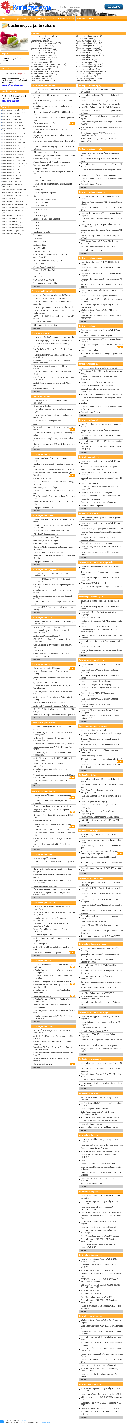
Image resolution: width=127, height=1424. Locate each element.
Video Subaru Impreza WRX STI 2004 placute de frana (101, 1217)
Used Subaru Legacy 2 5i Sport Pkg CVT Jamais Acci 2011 (101, 123)
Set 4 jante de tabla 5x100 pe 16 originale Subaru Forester (101, 1104)
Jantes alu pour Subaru (90, 412)
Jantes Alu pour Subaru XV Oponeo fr (97, 382)
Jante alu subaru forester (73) (12, 216)
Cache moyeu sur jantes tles (45, 886)
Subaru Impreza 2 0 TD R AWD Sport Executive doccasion (101, 972)
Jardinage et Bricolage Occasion (46, 219)
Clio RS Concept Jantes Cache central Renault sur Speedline (54, 640)
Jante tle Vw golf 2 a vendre (45, 858)
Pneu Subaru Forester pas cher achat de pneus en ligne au (53, 410)
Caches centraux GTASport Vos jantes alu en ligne (52, 678)
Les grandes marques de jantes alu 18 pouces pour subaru (54, 434)
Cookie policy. (45, 1422)
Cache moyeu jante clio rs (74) (13, 133)
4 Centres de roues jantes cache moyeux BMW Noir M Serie (52, 526)
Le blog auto (38, 189)
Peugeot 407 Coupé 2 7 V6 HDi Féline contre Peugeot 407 (52, 580)
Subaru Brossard (40, 206)
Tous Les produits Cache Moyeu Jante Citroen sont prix (52, 303)
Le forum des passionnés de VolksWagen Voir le (53, 469)
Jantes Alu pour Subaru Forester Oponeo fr (99, 175)
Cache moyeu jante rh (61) (12, 122)
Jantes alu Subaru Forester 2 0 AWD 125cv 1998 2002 (101, 1075)
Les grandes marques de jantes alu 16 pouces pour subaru (54, 428)
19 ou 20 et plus (40, 944)
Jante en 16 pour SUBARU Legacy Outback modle (99, 700)
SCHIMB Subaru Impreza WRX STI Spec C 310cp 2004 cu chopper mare (99, 1280)
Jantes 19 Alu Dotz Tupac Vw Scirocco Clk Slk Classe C (53, 1037)
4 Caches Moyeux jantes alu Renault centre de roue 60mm (100, 740)
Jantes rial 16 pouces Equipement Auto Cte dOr (53, 706)
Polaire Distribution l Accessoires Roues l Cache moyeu (53, 459)
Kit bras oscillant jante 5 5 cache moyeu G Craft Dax (53, 816)
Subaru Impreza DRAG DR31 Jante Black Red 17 (54, 307)
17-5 (83, 1160)
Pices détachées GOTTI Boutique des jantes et (52, 162)
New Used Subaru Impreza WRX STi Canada (100, 993)
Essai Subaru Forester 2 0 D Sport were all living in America (101, 179)
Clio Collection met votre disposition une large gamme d (52, 646)
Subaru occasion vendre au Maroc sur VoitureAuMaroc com (96, 997)
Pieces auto (38, 235)
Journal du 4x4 (39, 242)
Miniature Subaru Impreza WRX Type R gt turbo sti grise (101, 203)
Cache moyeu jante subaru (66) (13, 110)
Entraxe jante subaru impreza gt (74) (13, 211)
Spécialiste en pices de (42, 322)
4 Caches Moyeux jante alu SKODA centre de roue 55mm (52, 977)
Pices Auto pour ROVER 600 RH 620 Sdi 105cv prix (53, 503)
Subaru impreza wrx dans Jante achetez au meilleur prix (98, 1231)
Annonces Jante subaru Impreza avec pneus (99, 1045)
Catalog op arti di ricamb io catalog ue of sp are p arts (54, 465)
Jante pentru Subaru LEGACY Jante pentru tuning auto (102, 785)
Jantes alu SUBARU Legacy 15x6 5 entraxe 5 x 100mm (101, 688)
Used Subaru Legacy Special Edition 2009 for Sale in (100, 858)
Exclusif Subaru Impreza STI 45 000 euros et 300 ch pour (101, 285)
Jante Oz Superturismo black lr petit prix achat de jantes (101, 533)
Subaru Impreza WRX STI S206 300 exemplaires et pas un (101, 300)
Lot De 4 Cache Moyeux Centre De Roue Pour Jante (52, 102)
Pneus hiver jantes (41, 202)
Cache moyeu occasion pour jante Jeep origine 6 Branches (54, 474)
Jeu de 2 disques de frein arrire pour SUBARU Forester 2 (100, 883)
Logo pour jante (40, 168)
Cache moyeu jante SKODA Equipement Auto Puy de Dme (50, 986)
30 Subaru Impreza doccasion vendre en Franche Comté (101, 983)
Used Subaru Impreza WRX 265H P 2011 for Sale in (102, 1327)
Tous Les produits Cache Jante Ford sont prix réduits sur (52, 373)
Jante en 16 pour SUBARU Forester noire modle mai (101, 926)
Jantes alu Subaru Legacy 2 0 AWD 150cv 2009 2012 (101, 869)
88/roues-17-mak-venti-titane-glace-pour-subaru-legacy (101, 117)
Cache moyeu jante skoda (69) (13, 151)
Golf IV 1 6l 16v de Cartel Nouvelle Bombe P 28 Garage (53, 710)
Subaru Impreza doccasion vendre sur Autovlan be (100, 1003)
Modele (84, 403)
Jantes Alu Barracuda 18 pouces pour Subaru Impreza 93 (99, 488)
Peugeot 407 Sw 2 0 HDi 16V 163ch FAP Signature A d (50, 574)
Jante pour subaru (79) (10, 169)
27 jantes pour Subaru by (91, 1184)
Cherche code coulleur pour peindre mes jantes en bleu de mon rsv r (101, 518)
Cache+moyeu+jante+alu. (91, 756)
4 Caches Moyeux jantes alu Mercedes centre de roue (101, 745)
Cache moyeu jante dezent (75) (13, 148)
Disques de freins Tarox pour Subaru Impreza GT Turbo (101, 231)
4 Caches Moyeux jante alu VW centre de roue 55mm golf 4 (52, 733)
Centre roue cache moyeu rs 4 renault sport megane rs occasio (51, 655)
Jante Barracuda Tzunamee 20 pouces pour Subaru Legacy (99, 705)
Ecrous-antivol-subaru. (42, 406)
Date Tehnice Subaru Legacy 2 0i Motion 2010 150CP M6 (100, 821)
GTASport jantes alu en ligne (45, 152)
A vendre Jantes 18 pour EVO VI (94, 1031)
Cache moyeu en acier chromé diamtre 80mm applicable (52, 876)
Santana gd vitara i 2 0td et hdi (93, 730)
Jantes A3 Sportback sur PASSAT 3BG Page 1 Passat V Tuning (52, 759)
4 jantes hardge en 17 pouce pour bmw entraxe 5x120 (100, 573)
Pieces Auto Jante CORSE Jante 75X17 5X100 (52, 530)
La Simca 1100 (39, 245)
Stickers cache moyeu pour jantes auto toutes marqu (54, 825)
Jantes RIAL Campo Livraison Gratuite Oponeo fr (54, 715)
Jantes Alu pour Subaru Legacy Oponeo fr (98, 101)
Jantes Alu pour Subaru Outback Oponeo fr (99, 626)
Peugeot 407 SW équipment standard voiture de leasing (53, 608)
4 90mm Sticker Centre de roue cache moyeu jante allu (52, 96)
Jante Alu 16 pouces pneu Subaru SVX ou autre (53, 295)
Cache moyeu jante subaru (20, 18)
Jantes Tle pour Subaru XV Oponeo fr (97, 385)
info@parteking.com (10, 101)
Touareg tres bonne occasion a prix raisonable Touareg (100, 602)
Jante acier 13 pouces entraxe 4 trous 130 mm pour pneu (100, 711)
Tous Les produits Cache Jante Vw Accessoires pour (53, 692)
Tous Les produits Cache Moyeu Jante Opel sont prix (53, 118)
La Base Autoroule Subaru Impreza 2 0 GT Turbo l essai (101, 220)
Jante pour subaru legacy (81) (13, 157)
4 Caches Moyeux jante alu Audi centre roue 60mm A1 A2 (52, 919)
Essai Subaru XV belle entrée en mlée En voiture (101, 394)
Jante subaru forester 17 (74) (12, 222)
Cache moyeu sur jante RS (54, 123)
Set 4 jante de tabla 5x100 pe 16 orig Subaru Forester (99, 1098)
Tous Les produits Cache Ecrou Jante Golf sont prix (53, 781)
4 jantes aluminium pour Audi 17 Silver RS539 (100, 936)
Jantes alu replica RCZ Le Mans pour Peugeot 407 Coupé (52, 597)
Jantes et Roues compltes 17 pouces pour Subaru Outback (53, 439)
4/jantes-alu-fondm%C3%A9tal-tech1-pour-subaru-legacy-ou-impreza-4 (99, 468)
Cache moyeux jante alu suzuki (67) (15, 195)
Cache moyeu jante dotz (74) (12, 154)
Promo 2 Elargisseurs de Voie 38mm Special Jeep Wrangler (101, 651)
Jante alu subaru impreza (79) (13, 231)
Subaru (36, 222)
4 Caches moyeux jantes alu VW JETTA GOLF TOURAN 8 (53, 770)
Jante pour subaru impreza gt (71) (14, 163)
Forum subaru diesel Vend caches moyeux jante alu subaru (53, 131)
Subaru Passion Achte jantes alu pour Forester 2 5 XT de (101, 165)
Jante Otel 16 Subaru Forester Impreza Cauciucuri (102, 1145)
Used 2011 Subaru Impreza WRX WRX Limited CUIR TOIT (101, 317)
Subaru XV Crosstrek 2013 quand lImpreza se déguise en (100, 378)
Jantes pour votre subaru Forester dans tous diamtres (99, 1179)
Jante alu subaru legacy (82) (12, 201)
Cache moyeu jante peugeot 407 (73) (14, 129)
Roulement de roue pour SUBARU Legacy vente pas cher (101, 622)
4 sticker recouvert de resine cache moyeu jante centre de (54, 965)
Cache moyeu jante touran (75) (13, 139)
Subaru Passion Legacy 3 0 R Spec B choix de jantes (100, 96)
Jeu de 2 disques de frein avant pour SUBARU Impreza (100, 1023)
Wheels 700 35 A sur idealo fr (45, 534)
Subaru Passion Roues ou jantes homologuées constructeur (52, 416)
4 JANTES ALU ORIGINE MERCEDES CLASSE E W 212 (50, 924)
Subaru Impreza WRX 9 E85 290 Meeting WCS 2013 (101, 1404)
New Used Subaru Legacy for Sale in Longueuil (101, 107)
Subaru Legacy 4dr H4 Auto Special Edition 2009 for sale (101, 863)
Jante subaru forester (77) (11, 219)
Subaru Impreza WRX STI (92, 1290)
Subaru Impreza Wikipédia (44, 193)
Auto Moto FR (39, 248)
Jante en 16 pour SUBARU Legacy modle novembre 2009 (98, 694)
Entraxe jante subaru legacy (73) (14, 192)
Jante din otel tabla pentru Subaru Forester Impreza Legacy (98, 812)
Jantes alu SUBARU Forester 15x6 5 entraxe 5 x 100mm (101, 895)
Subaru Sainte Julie (41, 209)
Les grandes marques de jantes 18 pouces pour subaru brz (100, 553)
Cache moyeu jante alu (42, 126)
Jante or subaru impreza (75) (12, 234)
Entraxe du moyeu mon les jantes (54, 952)
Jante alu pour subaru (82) (11, 178)
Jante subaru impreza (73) (11, 225)
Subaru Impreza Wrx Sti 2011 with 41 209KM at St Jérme (101, 1413)
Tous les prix (38, 263)
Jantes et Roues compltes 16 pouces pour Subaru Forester (101, 171)
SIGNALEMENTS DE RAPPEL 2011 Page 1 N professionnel (53, 311)
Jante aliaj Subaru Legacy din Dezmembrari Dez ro (101, 797)
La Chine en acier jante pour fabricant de (50, 420)
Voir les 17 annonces (42, 251)
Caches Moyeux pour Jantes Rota (47, 159)
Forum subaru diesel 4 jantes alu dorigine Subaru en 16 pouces (101, 1084)
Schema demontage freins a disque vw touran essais (52, 728)
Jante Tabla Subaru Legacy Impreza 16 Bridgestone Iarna (97, 791)
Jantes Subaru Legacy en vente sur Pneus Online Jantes (101, 841)
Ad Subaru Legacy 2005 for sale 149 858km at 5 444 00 (101, 847)
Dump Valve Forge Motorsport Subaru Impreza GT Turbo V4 (100, 225)
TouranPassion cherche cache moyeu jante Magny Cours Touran (54, 776)
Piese (4, 18)
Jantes (35, 212)
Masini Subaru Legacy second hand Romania (100, 817)
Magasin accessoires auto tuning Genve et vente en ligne (101, 1049)
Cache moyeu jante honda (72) (13, 142)
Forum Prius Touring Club (44, 267)
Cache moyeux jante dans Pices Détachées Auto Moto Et (53, 1054)
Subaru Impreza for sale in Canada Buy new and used (101, 1338)
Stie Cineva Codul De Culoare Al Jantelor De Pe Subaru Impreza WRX (101, 1286)
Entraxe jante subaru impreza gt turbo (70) (13, 185)
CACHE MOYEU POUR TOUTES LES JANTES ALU (50, 256)
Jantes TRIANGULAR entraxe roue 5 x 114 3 (52, 829)
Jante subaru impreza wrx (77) (13, 228)
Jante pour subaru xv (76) (11, 172)
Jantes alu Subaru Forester (92, 184)
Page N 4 (37, 177)
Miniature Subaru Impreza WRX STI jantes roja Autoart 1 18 (101, 311)
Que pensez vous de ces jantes (46, 682)
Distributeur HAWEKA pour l (93, 583)
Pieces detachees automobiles (45, 283)
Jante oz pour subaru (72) (11, 181)
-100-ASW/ (86, 808)
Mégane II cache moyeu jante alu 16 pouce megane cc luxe (54, 810)
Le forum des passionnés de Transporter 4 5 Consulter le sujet (51, 739)
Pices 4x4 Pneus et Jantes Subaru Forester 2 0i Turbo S (52, 90)
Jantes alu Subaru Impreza (92, 505)
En (34, 196)
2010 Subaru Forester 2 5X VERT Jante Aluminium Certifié (97, 1113)
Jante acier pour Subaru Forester (94, 1109)
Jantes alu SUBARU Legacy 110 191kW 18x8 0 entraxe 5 (53, 147)
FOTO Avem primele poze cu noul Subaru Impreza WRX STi (98, 1246)
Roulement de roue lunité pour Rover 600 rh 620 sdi (53, 491)
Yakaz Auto (38, 273)
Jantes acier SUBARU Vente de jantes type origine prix (99, 613)
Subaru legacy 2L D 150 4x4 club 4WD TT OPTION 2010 (99, 631)
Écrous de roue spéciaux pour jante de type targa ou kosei (101, 734)
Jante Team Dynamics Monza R (46, 636)
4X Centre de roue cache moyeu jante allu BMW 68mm (102, 760)
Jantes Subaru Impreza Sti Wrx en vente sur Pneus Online (102, 291)
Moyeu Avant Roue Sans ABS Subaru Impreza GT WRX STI (52, 136)
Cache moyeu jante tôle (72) (12, 145)
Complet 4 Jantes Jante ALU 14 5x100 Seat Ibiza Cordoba (101, 636)
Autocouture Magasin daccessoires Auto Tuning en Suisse (53, 483)
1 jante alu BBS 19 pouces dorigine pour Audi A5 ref (101, 587)
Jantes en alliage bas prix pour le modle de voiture (102, 529)
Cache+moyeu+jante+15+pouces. (54, 668)
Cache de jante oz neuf (54, 1064)
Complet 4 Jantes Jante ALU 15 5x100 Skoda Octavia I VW (100, 717)
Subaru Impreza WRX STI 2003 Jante (97, 1270)
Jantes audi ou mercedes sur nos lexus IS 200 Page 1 (100, 567)
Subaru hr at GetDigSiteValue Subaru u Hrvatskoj (54, 337)
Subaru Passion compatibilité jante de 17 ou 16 (100, 1117)
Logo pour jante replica (43, 507)
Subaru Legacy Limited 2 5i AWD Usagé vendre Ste (101, 642)
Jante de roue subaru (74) (11, 119)
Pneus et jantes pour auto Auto (46, 537)
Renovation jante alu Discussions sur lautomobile (54, 155)
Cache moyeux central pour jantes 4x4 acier (51, 889)
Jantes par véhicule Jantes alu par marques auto (100, 496)
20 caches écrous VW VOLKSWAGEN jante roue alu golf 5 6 (54, 913)
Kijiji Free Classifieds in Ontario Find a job (99, 368)
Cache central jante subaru (45, 18)
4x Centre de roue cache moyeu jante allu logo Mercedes (52, 801)
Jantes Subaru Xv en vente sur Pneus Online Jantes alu (99, 473)
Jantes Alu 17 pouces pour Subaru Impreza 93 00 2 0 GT (101, 208)
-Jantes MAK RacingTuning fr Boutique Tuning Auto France (53, 548)
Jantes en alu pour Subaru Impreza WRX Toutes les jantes (101, 269)
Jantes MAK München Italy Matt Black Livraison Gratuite (54, 557)
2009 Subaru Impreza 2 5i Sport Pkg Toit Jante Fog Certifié (100, 242)
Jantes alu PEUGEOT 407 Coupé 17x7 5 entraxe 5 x (53, 602)
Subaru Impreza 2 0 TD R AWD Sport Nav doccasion (99, 966)
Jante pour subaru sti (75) (11, 175)
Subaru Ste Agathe (41, 215)
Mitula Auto (38, 277)
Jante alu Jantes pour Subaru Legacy (96, 681)
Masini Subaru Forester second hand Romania (100, 1127)
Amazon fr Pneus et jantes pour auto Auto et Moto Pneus (51, 908)
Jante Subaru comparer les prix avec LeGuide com (52, 384)
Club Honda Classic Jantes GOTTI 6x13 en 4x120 (51, 845)
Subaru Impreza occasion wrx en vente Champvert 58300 (97, 960)
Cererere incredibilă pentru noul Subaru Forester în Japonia (101, 1168)
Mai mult (36, 286)
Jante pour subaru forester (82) (13, 160)
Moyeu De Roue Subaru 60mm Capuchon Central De (54, 142)
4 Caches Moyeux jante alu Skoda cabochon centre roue (51, 991)
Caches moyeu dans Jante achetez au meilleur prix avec (52, 1042)
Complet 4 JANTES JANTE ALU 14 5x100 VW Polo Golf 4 (53, 378)
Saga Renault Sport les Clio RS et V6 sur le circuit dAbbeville (51, 631)
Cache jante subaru (66, 18)
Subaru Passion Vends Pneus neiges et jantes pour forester (101, 354)
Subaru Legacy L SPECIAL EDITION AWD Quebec (99, 835)
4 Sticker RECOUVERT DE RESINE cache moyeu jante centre (51, 361)
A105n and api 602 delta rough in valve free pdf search (53, 317)
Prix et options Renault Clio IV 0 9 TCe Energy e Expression (54, 622)
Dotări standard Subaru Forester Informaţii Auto (101, 1163)
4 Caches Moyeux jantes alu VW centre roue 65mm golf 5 (52, 753)
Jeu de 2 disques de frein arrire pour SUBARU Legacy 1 (100, 665)
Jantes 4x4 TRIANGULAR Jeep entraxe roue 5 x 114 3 (101, 906)
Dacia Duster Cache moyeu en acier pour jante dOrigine (52, 870)
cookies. (23, 1421)
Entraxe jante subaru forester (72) (14, 204)
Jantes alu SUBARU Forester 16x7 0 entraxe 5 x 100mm (101, 889)
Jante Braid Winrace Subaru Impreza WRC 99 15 (101, 1212)
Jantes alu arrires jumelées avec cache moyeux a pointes (53, 862)
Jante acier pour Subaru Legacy (94, 801)
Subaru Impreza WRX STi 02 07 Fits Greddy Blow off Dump (100, 1240)
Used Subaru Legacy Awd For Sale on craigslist (101, 104)
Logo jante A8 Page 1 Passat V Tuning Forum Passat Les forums (52, 1048)
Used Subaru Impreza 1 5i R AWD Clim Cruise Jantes (100, 197)
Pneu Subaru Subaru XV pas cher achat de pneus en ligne (101, 372)
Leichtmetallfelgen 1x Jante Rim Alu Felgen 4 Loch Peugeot (52, 687)
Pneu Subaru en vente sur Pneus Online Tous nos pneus (101, 128)
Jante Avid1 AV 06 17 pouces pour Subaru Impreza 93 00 (98, 1035)
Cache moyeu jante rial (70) (12, 136)
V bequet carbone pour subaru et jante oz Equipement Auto (98, 538)
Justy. (35, 424)
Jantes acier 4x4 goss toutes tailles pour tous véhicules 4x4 (51, 893)
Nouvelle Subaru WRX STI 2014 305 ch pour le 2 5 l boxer (102, 425)
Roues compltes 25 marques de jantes (49, 165)
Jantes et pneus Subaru (90, 647)
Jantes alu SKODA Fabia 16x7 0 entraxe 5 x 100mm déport (51, 1006)
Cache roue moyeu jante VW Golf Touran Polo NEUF (53, 748)
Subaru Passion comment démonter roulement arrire (52, 185)
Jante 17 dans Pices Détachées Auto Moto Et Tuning (52, 672)
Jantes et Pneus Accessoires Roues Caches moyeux (51, 939)
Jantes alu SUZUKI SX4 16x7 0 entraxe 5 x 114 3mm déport (101, 765)
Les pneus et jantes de (42, 935)
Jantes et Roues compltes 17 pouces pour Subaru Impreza (101, 214)
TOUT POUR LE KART (43, 280)
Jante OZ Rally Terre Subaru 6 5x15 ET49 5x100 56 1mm (101, 547)
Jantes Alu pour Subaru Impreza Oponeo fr (99, 296)
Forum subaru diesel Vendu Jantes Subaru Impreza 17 (98, 988)
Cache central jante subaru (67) (13, 113)
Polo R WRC (38, 650)
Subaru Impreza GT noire (91, 250)
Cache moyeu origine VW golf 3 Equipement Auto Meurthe (52, 881)
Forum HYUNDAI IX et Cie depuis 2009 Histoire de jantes (102, 931)
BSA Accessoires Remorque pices (47, 260)
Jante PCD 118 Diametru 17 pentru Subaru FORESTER (99, 1156)
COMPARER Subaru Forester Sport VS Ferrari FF (53, 173)
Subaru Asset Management (44, 199)
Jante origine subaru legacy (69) (14, 189)
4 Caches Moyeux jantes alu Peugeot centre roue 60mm (53, 591)
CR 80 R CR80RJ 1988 (43, 478)
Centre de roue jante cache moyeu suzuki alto (52, 806)
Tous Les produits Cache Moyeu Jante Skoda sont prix (54, 497)
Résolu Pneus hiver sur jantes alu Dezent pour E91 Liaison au (52, 930)
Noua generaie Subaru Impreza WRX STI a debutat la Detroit (99, 1260)
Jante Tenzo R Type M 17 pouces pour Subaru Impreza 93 (100, 578)
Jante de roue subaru (85, 18)
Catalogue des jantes (42, 232)
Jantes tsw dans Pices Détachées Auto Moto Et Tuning (52, 698)
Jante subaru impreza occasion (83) (15, 207)
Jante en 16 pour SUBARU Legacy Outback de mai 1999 (100, 671)
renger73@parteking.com (12, 85)
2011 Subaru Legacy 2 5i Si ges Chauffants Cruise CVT (99, 139)
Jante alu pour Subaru (90, 350)
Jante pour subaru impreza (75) (13, 166)
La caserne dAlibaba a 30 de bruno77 (49, 627)
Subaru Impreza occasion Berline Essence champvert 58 (98, 977)
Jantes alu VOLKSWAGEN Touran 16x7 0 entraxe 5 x (51, 765)
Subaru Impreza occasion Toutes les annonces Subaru (100, 955)
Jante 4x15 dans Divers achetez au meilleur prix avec (53, 948)
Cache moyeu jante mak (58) (12, 125)
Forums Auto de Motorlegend (45, 180)
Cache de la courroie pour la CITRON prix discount (51, 367)
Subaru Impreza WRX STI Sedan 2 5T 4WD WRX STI (99, 1266)
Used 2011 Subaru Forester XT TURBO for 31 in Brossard (101, 1069)
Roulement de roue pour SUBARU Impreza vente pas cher (54, 445)
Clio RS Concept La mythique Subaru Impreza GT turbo (100, 236)
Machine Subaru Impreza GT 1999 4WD (98, 247)
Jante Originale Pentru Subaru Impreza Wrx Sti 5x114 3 (100, 1375)
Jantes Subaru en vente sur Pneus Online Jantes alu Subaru (53, 401)
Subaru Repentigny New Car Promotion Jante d (53, 340)
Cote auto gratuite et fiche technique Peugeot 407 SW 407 (54, 586)
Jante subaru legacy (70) (11, 198)
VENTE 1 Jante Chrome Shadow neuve (50, 298)
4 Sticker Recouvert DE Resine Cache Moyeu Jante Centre (52, 107)
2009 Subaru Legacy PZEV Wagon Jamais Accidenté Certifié (98, 134)
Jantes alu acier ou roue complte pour (96, 336)
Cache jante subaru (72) (11, 116)
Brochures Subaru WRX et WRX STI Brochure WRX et (53, 113)
